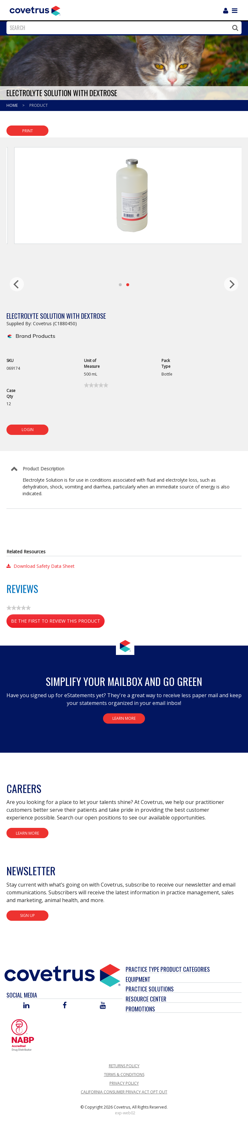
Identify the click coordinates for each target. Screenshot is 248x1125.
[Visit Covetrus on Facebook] (65, 1005)
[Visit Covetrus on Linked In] (26, 1005)
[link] (96, 385)
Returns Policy (124, 1066)
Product (38, 105)
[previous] (17, 284)
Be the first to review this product (58, 622)
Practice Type (142, 969)
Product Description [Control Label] (43, 469)
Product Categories (185, 969)
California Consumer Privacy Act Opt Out (124, 1092)
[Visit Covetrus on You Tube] (103, 1005)
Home (12, 105)
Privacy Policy (124, 1083)
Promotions (140, 1009)
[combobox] (122, 27)
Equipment (138, 979)
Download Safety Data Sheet (40, 566)
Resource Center (146, 999)
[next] (231, 284)
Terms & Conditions (124, 1074)
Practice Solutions (150, 989)
